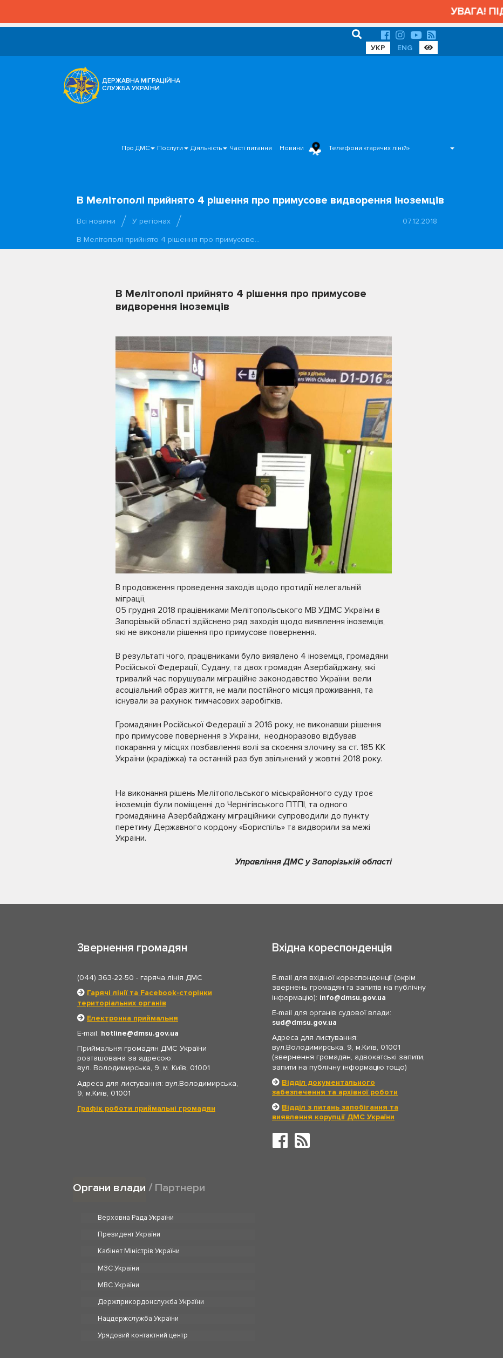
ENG (404, 47)
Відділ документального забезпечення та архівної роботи (335, 1087)
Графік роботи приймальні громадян (146, 1108)
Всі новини (96, 221)
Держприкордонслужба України (327, 1251)
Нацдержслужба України (138, 1268)
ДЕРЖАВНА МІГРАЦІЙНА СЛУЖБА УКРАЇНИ (141, 84)
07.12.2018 (420, 221)
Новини (292, 148)
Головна (245, 1316)
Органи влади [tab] (109, 1187)
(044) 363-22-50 (105, 977)
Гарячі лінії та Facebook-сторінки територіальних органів (144, 997)
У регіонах (151, 221)
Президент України (305, 1217)
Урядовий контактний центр (319, 1268)
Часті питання (250, 148)
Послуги (170, 148)
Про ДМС (135, 148)
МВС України (118, 1251)
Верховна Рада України (136, 1217)
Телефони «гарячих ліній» (369, 148)
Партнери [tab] (180, 1187)
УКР (378, 47)
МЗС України (295, 1234)
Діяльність (206, 148)
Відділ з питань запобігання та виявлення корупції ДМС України (335, 1112)
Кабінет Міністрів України (139, 1234)
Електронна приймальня (132, 1018)
